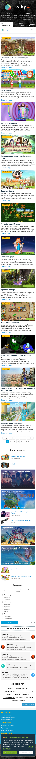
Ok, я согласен (10, 753)
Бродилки (25, 688)
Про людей (29, 697)
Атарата (19, 30)
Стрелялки (22, 700)
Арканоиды (11, 688)
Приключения (9, 697)
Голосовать (9, 622)
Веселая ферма (7, 191)
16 (32, 438)
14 (24, 438)
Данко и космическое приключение (16, 355)
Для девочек (21, 692)
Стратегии (14, 700)
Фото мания (6, 90)
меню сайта (19, 24)
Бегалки (18, 688)
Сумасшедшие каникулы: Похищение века (17, 157)
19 (14, 441)
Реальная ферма (8, 257)
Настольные (25, 694)
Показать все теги (28, 704)
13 (21, 438)
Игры (13, 30)
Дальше (27, 441)
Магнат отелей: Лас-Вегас (12, 423)
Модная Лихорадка (9, 123)
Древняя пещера (8, 290)
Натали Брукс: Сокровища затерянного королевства (18, 389)
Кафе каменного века (10, 323)
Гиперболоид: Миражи (10, 224)
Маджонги (17, 694)
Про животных (20, 697)
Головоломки (9, 691)
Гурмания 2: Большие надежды (14, 57)
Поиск (31, 24)
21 (21, 441)
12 (17, 438)
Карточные (10, 694)
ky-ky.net (7, 30)
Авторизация (7, 2)
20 (18, 441)
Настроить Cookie (26, 753)
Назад (5, 438)
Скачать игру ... (7, 67)
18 (10, 441)
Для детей (29, 692)
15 (28, 438)
